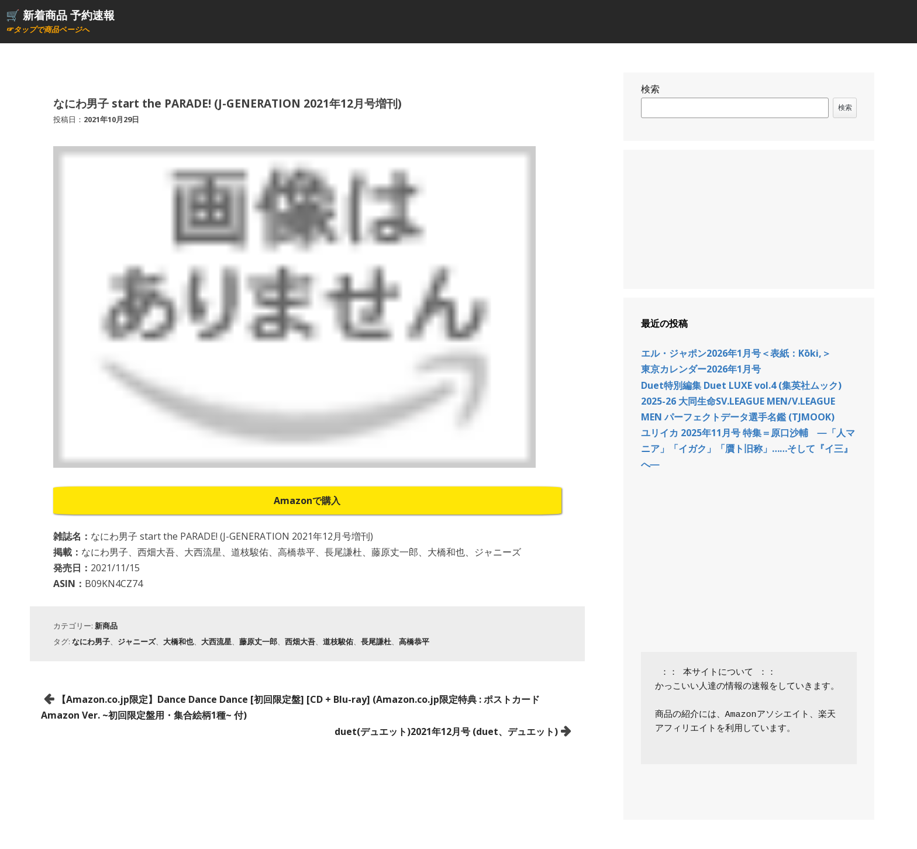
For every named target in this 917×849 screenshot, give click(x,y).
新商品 (106, 625)
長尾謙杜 (376, 641)
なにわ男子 (91, 641)
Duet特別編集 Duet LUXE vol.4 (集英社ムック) (741, 385)
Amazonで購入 (307, 500)
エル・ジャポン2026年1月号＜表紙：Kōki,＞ (736, 353)
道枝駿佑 (338, 641)
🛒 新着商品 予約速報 (60, 15)
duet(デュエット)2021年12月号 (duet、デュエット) (446, 731)
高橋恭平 (414, 641)
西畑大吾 (300, 641)
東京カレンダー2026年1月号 (701, 369)
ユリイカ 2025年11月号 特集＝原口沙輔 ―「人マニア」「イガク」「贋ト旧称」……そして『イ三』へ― (748, 448)
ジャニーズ (137, 641)
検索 (650, 88)
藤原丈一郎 (258, 641)
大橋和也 (178, 641)
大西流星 (216, 641)
